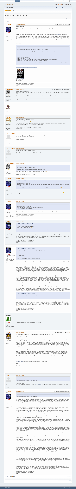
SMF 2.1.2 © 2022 (6, 487)
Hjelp (62, 487)
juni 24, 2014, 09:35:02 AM (20, 117)
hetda (8, 375)
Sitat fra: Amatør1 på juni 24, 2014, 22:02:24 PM (25, 393)
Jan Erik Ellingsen (11, 133)
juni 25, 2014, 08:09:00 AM (20, 391)
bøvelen (8, 104)
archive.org (58, 34)
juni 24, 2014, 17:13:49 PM (20, 201)
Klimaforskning (9, 4)
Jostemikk (9, 24)
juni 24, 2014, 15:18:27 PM (20, 148)
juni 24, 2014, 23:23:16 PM (20, 375)
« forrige (65, 18)
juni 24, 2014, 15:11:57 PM (20, 133)
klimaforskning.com (19, 361)
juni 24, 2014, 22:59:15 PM (20, 332)
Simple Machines (11, 487)
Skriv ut (69, 21)
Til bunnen (7, 21)
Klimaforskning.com (38, 384)
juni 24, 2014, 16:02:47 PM (20, 163)
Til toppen (7, 476)
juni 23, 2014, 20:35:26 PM (21, 24)
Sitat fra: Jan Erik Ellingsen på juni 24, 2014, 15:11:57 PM (27, 248)
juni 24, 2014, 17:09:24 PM (20, 178)
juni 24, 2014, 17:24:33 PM (20, 221)
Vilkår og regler (66, 487)
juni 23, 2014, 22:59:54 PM (20, 89)
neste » (69, 18)
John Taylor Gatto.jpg (20, 78)
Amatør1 (9, 314)
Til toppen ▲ (70, 487)
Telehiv (8, 332)
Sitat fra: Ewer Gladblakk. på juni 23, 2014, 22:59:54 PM (27, 180)
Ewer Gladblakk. (10, 89)
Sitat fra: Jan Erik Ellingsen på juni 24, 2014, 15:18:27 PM (27, 293)
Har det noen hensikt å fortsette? (34, 411)
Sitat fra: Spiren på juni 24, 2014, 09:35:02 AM (25, 223)
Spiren (8, 117)
